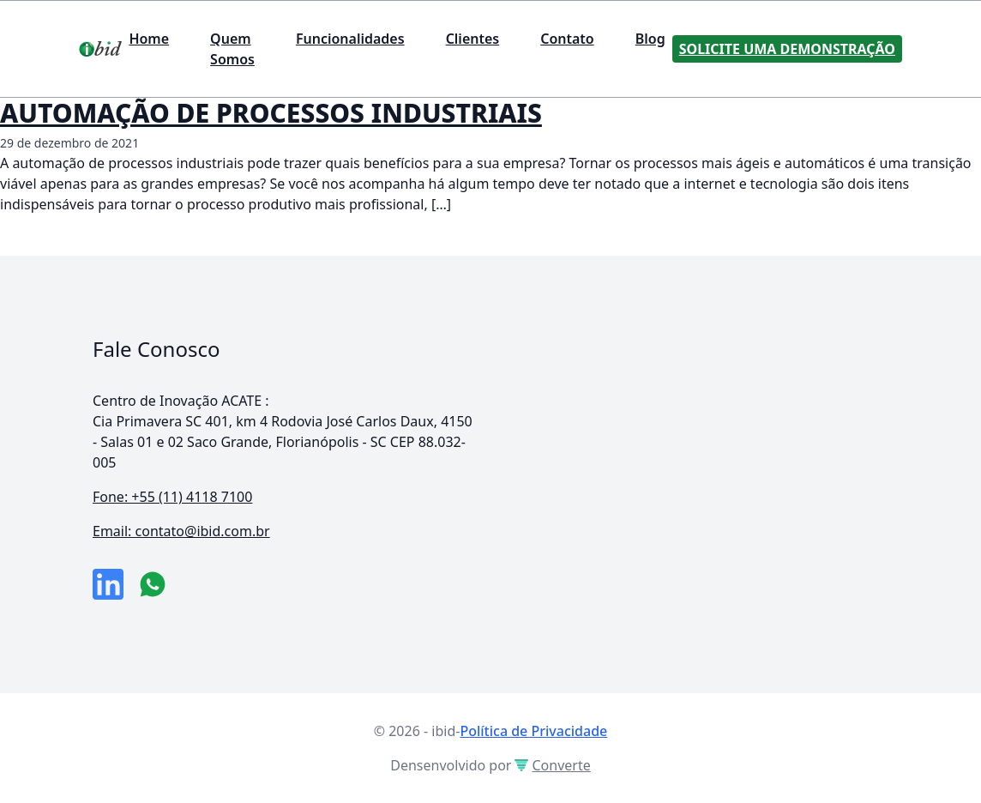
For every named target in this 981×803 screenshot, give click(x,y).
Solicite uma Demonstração (787, 48)
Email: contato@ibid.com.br (181, 531)
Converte (552, 765)
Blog (650, 38)
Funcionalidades (350, 38)
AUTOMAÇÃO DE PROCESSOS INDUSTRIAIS (271, 112)
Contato (567, 38)
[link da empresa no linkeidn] (108, 584)
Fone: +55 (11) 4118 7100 (172, 496)
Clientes (473, 38)
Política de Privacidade (533, 730)
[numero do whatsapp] (152, 584)
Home (149, 38)
